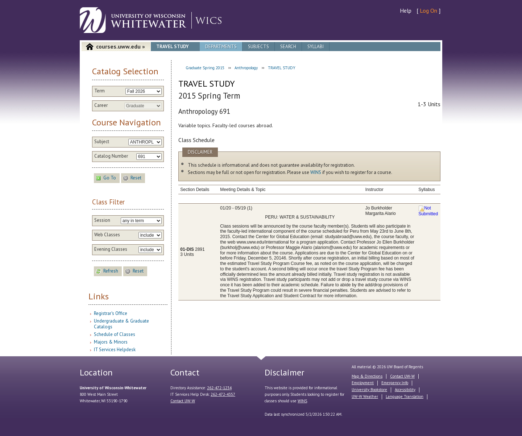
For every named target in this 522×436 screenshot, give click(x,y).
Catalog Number (111, 156)
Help (405, 10)
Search (288, 46)
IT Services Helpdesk (115, 349)
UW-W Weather (365, 396)
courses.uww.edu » (120, 46)
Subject (101, 142)
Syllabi (315, 46)
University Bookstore (369, 389)
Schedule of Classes (114, 334)
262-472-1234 (219, 387)
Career (101, 105)
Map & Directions (367, 376)
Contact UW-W (182, 400)
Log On (428, 10)
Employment (363, 382)
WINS (315, 172)
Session (102, 220)
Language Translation (404, 396)
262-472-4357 (223, 394)
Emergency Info (394, 382)
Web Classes (107, 235)
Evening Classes (110, 249)
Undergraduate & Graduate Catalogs (121, 324)
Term (99, 91)
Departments (221, 46)
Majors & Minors (111, 342)
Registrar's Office (110, 313)
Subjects (258, 46)
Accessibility (405, 389)
